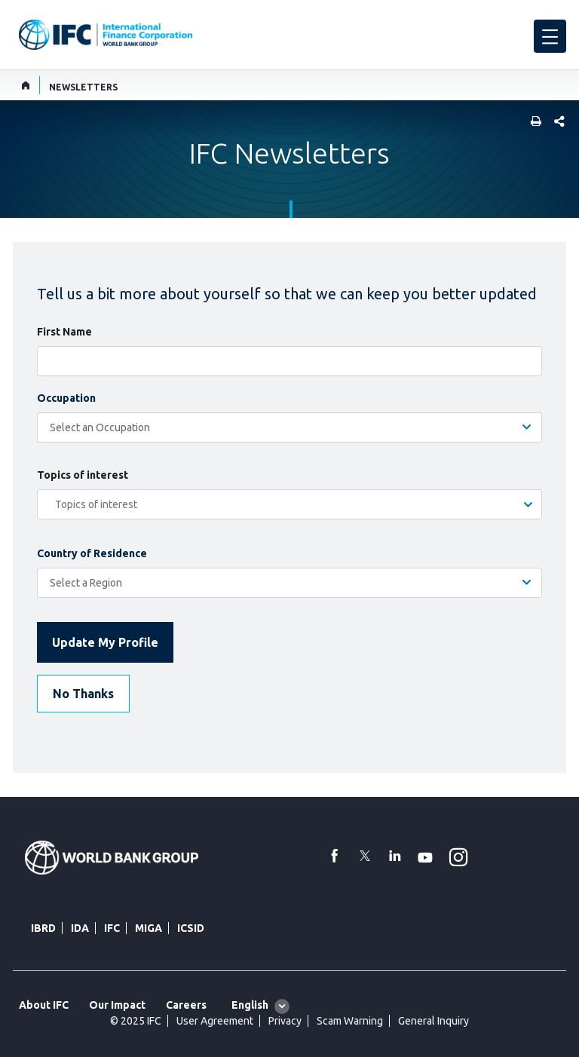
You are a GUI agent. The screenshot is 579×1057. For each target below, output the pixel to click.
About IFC (44, 1005)
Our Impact (117, 1005)
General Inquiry (433, 1021)
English (249, 1005)
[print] (532, 122)
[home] (26, 85)
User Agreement (214, 1021)
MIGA (148, 928)
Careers (186, 1005)
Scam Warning (350, 1021)
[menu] (550, 36)
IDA (80, 928)
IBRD (43, 928)
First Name (64, 332)
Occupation (66, 398)
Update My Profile (105, 642)
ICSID (190, 928)
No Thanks (83, 693)
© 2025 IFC (135, 1021)
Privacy (285, 1021)
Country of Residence (92, 553)
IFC (112, 928)
